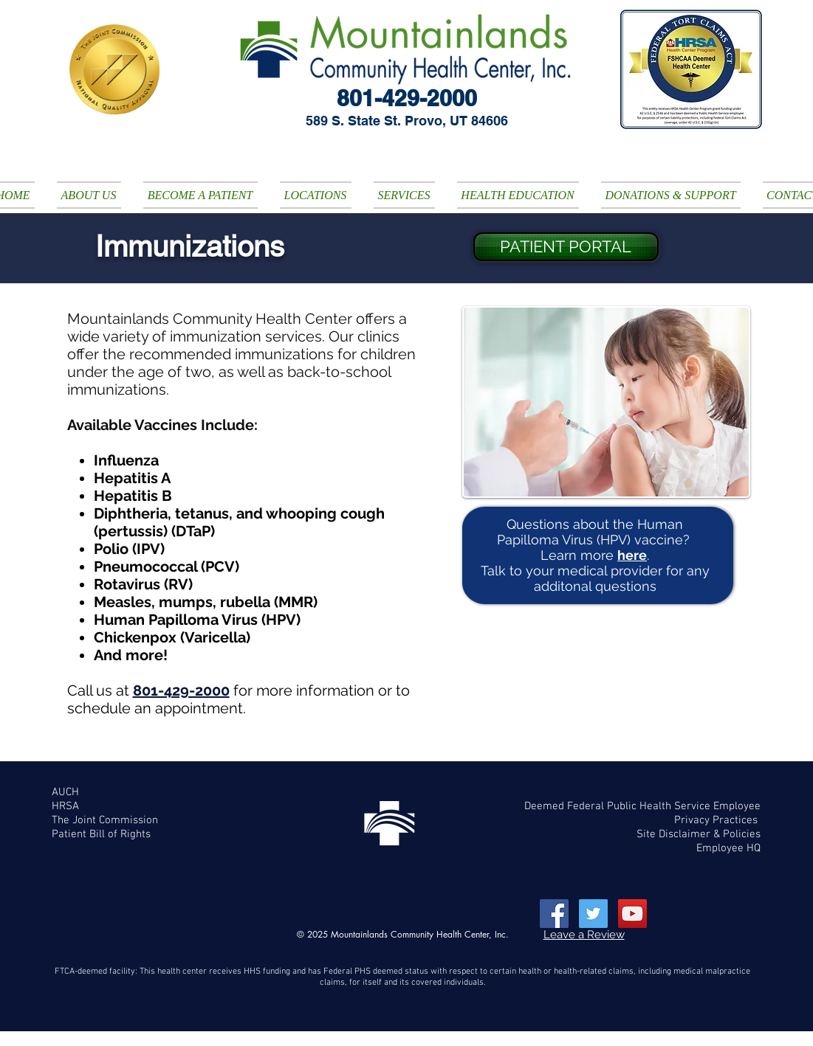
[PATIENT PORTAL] (566, 246)
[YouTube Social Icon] (632, 913)
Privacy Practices (717, 820)
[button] (89, 195)
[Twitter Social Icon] (593, 913)
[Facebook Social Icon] (554, 913)
